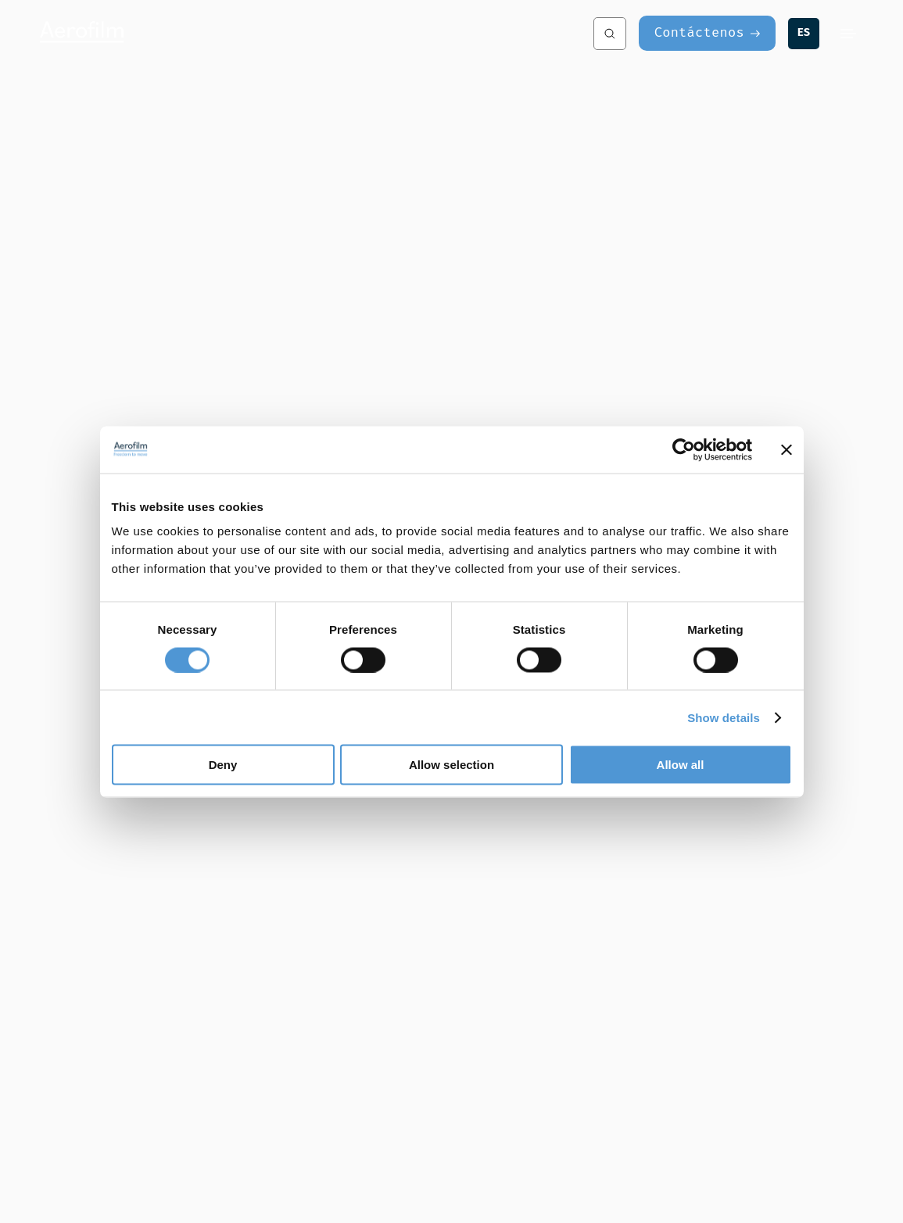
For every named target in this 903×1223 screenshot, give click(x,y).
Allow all (680, 764)
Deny (223, 764)
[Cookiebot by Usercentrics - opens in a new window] (683, 449)
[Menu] (848, 33)
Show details (723, 717)
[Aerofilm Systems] (170, 33)
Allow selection (451, 764)
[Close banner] (786, 449)
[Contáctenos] (707, 33)
